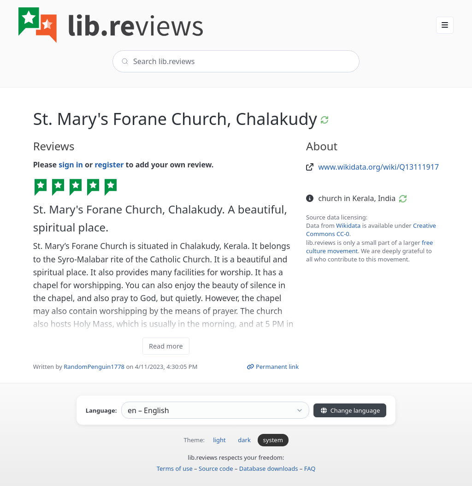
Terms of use (175, 468)
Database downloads (268, 468)
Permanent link (273, 366)
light (219, 440)
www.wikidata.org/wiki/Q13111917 (379, 167)
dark (244, 440)
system (273, 440)
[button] (445, 25)
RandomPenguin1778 (94, 366)
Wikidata (348, 225)
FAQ (310, 468)
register (109, 165)
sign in (71, 165)
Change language (350, 410)
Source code (216, 468)
